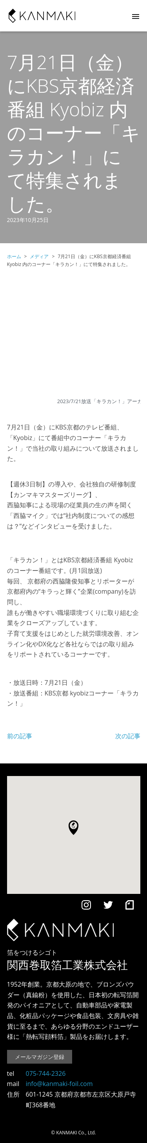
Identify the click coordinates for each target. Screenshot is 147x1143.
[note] (129, 906)
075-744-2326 (46, 1073)
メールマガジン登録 (39, 1056)
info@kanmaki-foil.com (59, 1083)
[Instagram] (86, 906)
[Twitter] (108, 906)
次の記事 (127, 736)
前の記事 (19, 736)
